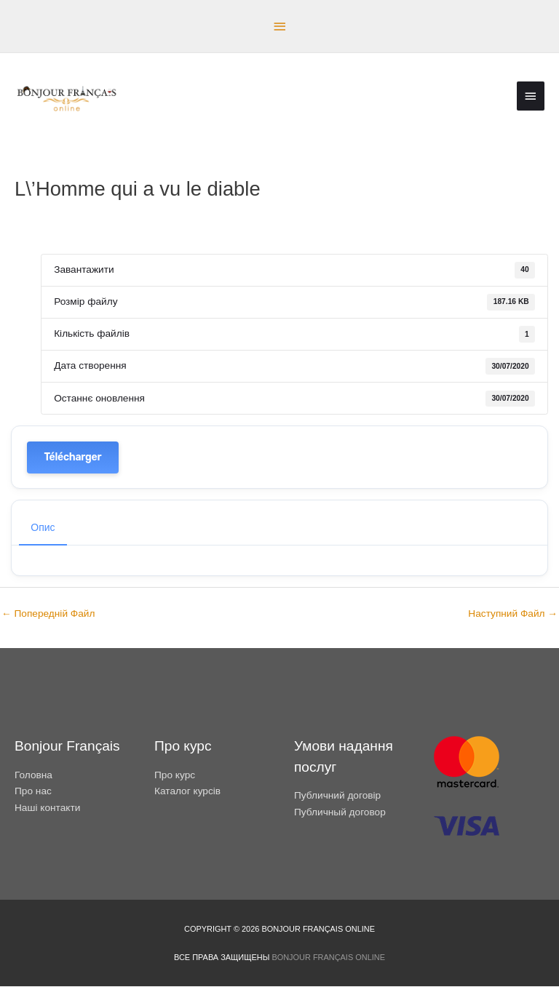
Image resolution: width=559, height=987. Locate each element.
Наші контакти (47, 807)
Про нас (33, 791)
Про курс (174, 775)
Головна (33, 775)
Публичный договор (340, 812)
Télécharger (73, 458)
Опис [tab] (43, 528)
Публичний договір (337, 796)
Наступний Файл (513, 614)
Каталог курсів (187, 791)
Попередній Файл (48, 614)
